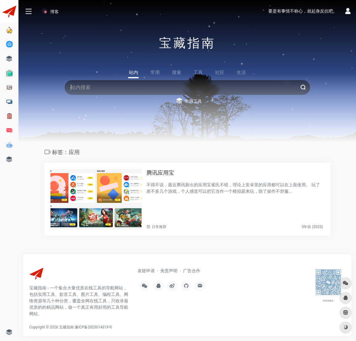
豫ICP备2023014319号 (93, 327)
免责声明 (169, 270)
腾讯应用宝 (160, 172)
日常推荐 (159, 227)
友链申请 (146, 270)
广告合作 (191, 270)
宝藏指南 (66, 327)
